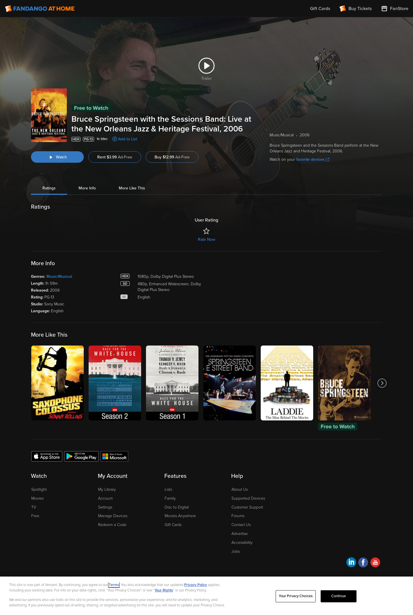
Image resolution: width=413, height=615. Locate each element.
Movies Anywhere (180, 515)
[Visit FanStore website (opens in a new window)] (395, 8)
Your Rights (164, 590)
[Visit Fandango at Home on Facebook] (363, 563)
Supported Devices (248, 498)
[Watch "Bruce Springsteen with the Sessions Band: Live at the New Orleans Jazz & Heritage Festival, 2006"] (57, 157)
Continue (338, 596)
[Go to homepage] (40, 8)
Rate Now (206, 239)
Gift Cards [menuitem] (320, 8)
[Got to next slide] (382, 383)
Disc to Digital (177, 507)
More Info (87, 188)
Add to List (127, 139)
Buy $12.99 (172, 157)
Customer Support (247, 507)
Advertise (239, 533)
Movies (37, 498)
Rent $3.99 (114, 157)
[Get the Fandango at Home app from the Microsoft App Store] (114, 456)
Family (170, 498)
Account (105, 498)
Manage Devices (112, 515)
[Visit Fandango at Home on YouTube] (375, 563)
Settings (105, 507)
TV (33, 507)
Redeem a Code (112, 524)
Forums (237, 515)
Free (35, 515)
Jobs (235, 551)
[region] (206, 596)
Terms (114, 585)
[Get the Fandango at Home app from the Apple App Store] (47, 456)
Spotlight (39, 489)
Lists (168, 489)
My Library (107, 489)
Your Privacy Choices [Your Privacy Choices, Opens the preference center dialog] (296, 596)
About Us (239, 489)
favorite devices (312, 159)
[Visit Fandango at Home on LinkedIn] (351, 563)
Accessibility (242, 542)
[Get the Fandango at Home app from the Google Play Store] (81, 456)
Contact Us (241, 524)
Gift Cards (173, 524)
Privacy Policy (195, 585)
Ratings (49, 188)
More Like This (132, 188)
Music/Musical (59, 276)
